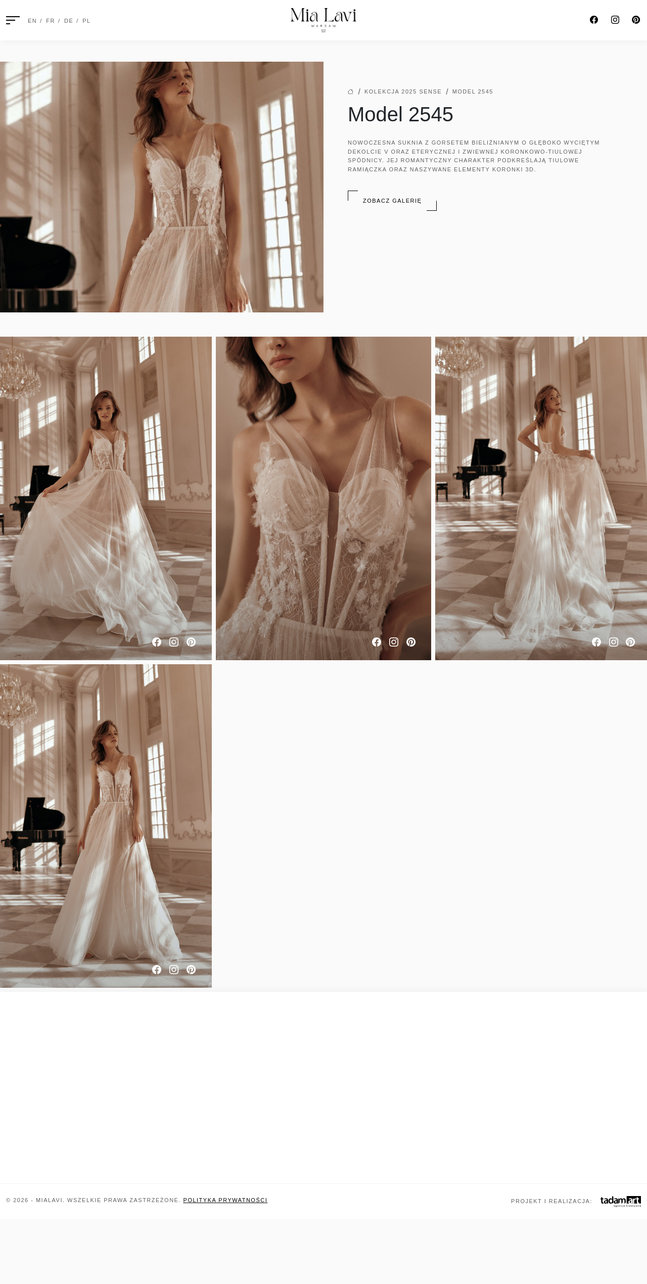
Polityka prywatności (225, 1200)
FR (50, 21)
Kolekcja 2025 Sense (403, 91)
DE (68, 21)
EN (32, 21)
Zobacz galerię (392, 201)
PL (86, 21)
